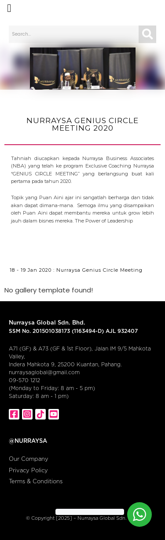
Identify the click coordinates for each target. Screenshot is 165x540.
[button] (9, 8)
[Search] (147, 34)
